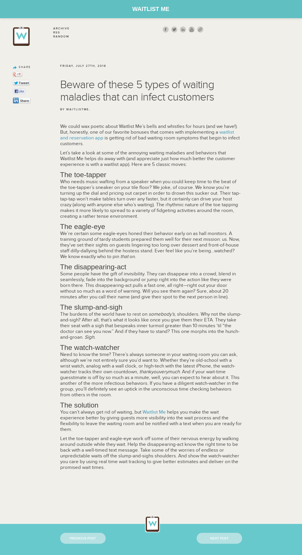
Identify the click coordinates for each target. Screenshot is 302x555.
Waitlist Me (151, 9)
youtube (192, 29)
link (200, 29)
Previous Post (83, 538)
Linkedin (183, 29)
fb (166, 29)
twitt (174, 29)
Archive (61, 28)
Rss (56, 32)
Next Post (219, 538)
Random (61, 36)
